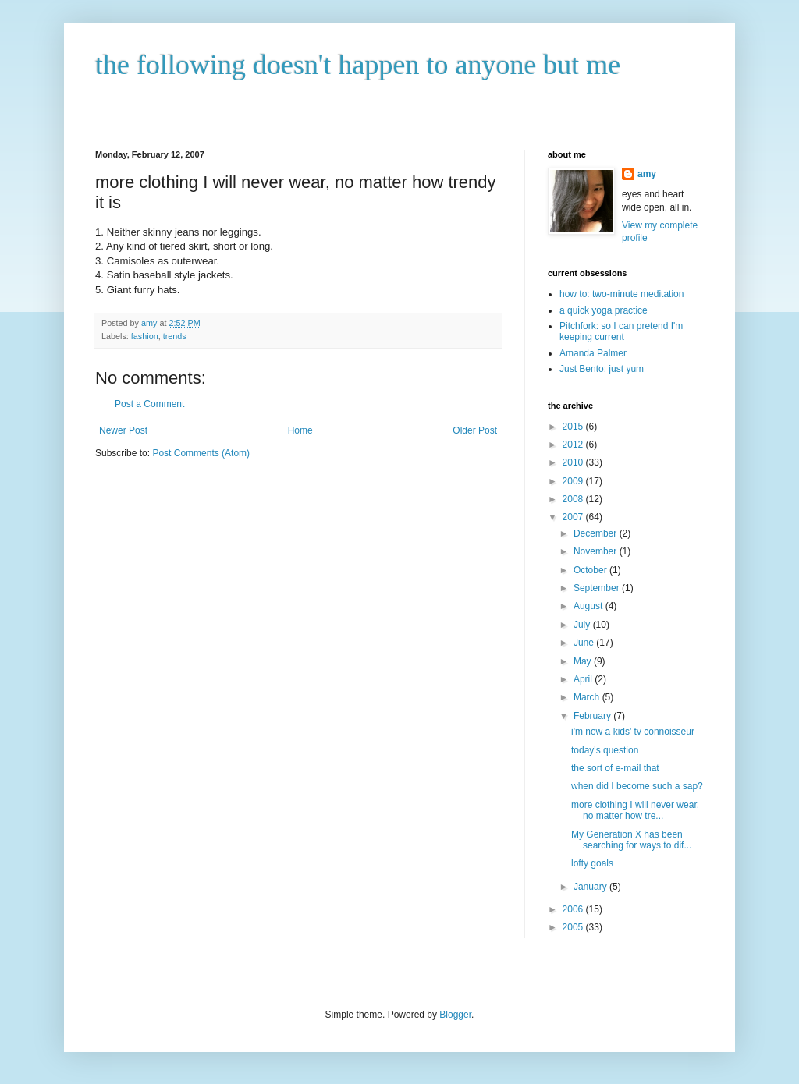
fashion (144, 336)
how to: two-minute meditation (621, 294)
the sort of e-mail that (615, 768)
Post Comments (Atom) (201, 453)
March (588, 697)
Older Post (475, 430)
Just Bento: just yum (601, 368)
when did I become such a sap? (637, 786)
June (585, 642)
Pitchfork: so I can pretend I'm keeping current (621, 331)
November (597, 551)
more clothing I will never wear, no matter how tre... (635, 810)
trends (174, 336)
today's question (604, 750)
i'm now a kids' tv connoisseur (632, 731)
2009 (574, 481)
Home (300, 430)
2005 (574, 927)
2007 (574, 517)
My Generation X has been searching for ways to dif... (631, 840)
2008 (574, 499)
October (591, 570)
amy (646, 173)
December (597, 533)
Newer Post (123, 430)
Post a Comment (149, 404)
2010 (574, 462)
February (593, 715)
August (589, 605)
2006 (574, 909)
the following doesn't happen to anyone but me (357, 64)
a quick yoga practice (603, 310)
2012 (574, 444)
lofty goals (592, 863)
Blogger (455, 1014)
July (583, 624)
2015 (574, 426)
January (591, 886)
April (584, 679)
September (598, 588)
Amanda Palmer (593, 353)
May (584, 661)
